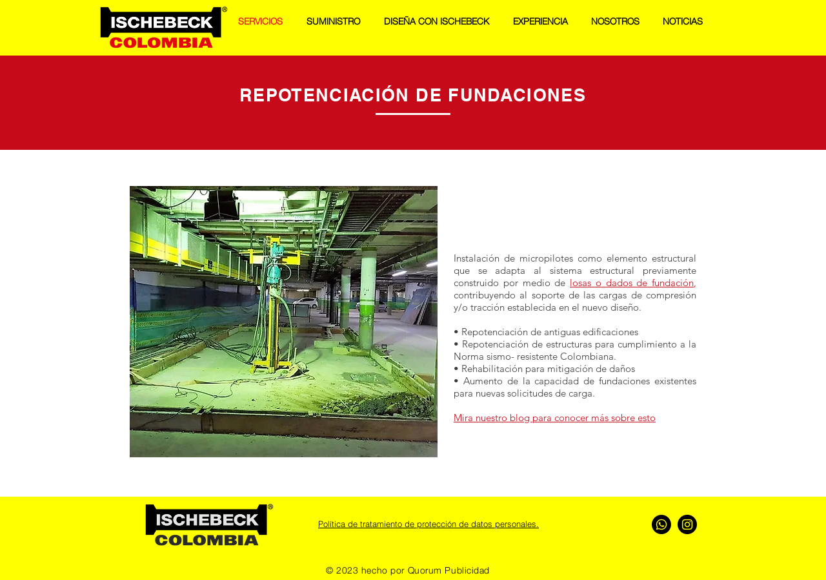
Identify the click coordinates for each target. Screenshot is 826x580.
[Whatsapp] (661, 524)
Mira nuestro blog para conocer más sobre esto (555, 417)
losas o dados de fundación (632, 282)
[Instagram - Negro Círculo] (687, 524)
